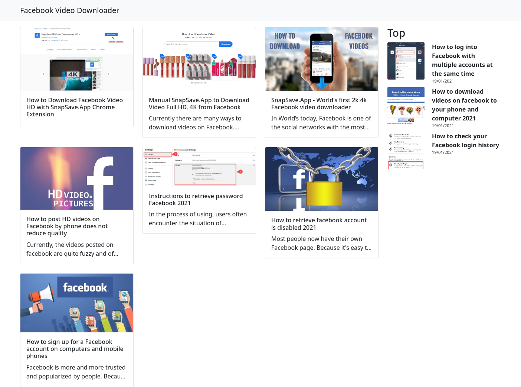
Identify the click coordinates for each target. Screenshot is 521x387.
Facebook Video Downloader (69, 10)
